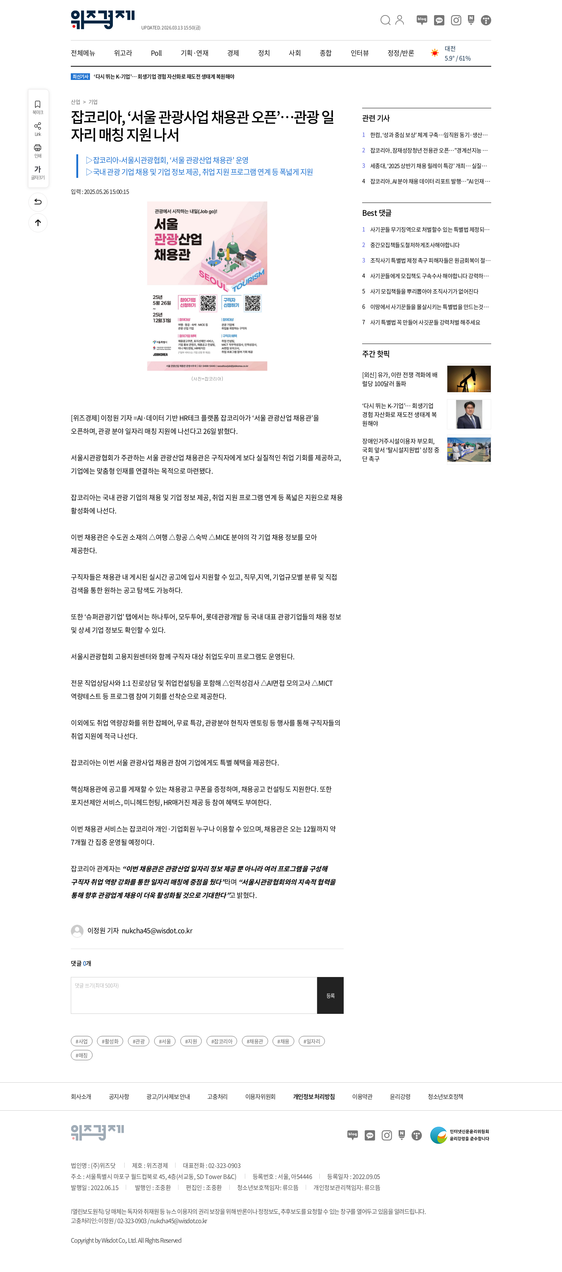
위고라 (123, 53)
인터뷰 (360, 53)
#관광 (139, 1041)
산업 (75, 101)
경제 (233, 53)
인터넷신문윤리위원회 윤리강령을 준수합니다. (460, 1135)
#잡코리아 (222, 1041)
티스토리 (486, 20)
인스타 (456, 20)
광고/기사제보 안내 (168, 1096)
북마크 (37, 108)
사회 (295, 53)
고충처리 (217, 1096)
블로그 (422, 20)
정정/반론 (401, 53)
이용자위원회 (260, 1096)
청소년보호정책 (445, 1096)
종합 (326, 53)
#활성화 (110, 1041)
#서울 (165, 1041)
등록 (330, 995)
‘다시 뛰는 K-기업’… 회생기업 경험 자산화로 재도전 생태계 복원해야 (153, 76)
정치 (264, 53)
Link (37, 129)
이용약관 (362, 1096)
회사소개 (81, 1096)
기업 (93, 101)
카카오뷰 (439, 20)
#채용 (283, 1041)
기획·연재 (195, 53)
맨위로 (38, 222)
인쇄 (37, 151)
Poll (156, 53)
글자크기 (38, 173)
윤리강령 (400, 1096)
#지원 (191, 1041)
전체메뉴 (83, 53)
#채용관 (255, 1041)
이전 (38, 202)
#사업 (82, 1041)
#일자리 (311, 1041)
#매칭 (82, 1055)
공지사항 (119, 1096)
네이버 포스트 (471, 20)
